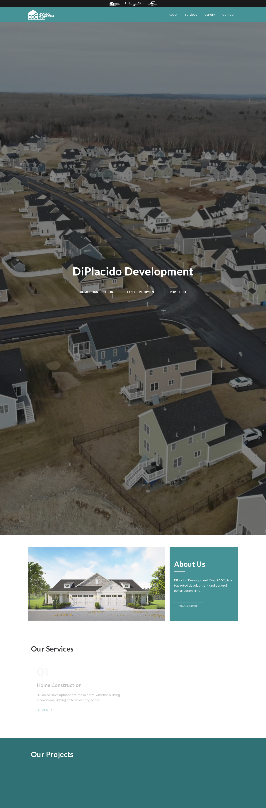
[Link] (114, 3)
